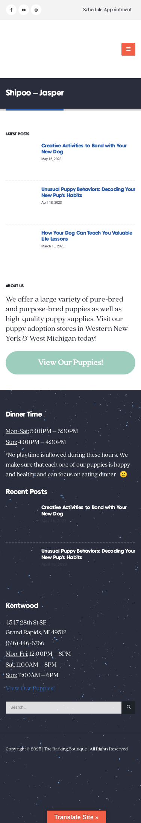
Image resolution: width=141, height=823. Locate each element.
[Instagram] (36, 10)
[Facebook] (11, 10)
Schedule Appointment (107, 9)
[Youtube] (23, 10)
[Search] (128, 707)
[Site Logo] (29, 49)
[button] (128, 49)
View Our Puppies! (70, 363)
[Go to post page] (22, 158)
